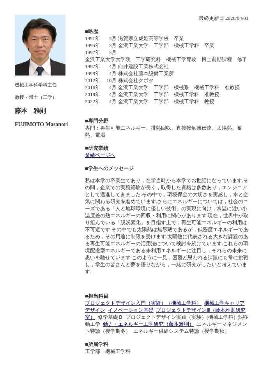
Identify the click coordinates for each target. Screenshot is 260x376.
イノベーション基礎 (131, 310)
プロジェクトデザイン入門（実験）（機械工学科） (143, 303)
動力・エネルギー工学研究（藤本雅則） (148, 324)
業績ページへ (100, 155)
